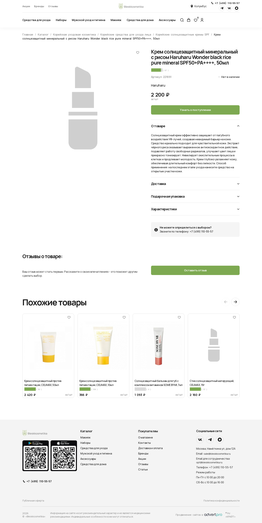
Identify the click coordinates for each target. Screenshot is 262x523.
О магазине (145, 437)
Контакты (144, 443)
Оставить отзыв (195, 270)
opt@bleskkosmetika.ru (209, 462)
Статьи (143, 469)
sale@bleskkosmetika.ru (217, 453)
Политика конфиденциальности (222, 500)
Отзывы (53, 6)
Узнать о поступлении (195, 110)
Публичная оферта (33, 500)
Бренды (39, 6)
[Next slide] (235, 302)
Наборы (61, 20)
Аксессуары (167, 20)
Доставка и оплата (150, 448)
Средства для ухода (36, 20)
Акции (26, 6)
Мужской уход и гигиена (88, 20)
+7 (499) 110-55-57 (227, 3)
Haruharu (158, 85)
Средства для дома (140, 20)
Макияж (116, 20)
